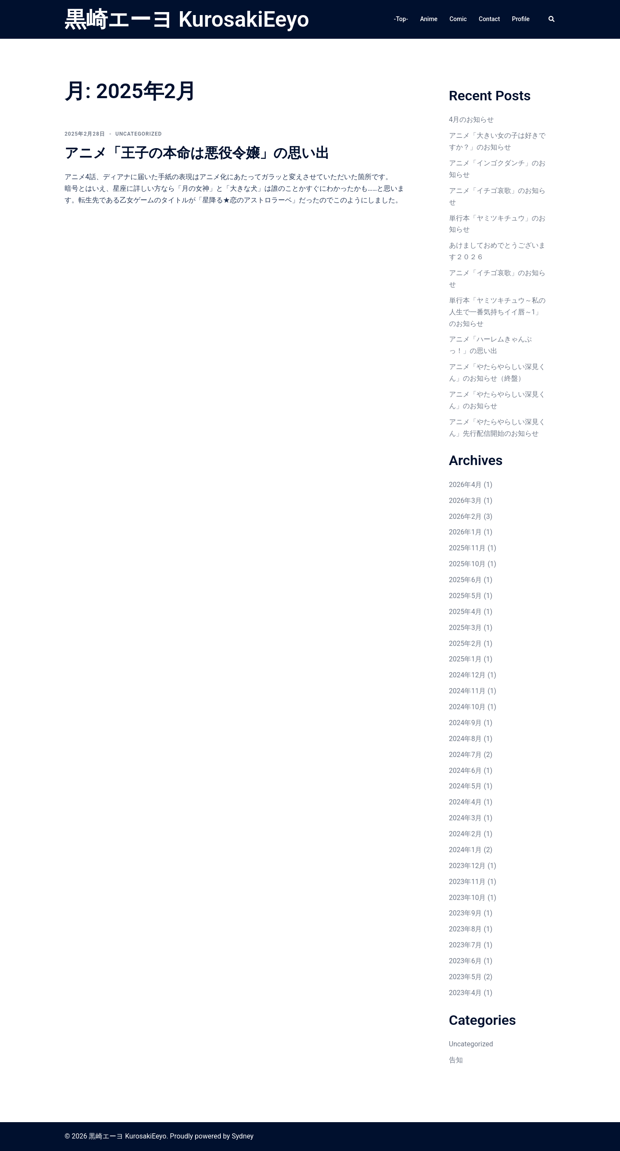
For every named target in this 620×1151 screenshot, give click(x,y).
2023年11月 (467, 882)
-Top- (401, 19)
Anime (428, 19)
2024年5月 (465, 786)
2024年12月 (467, 675)
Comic (458, 19)
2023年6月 (465, 961)
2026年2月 (465, 516)
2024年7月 (465, 755)
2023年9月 (465, 913)
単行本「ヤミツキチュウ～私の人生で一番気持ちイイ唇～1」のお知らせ (497, 312)
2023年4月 (465, 993)
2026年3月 (465, 500)
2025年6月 (465, 580)
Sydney (243, 1136)
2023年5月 (465, 977)
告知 (456, 1060)
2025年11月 (467, 548)
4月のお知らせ (471, 119)
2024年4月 (465, 802)
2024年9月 (465, 723)
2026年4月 (465, 485)
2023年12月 (467, 866)
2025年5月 (465, 596)
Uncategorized (138, 134)
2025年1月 (465, 659)
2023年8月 (465, 929)
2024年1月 (465, 850)
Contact (489, 19)
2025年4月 (465, 612)
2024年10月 (467, 707)
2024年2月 (465, 834)
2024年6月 (465, 770)
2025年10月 (467, 564)
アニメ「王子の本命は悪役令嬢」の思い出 (197, 153)
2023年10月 (467, 897)
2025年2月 (465, 643)
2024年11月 (467, 691)
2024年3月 (465, 818)
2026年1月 (465, 532)
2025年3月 (465, 628)
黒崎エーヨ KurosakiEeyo (187, 19)
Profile (521, 19)
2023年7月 (465, 945)
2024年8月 (465, 739)
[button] (552, 19)
